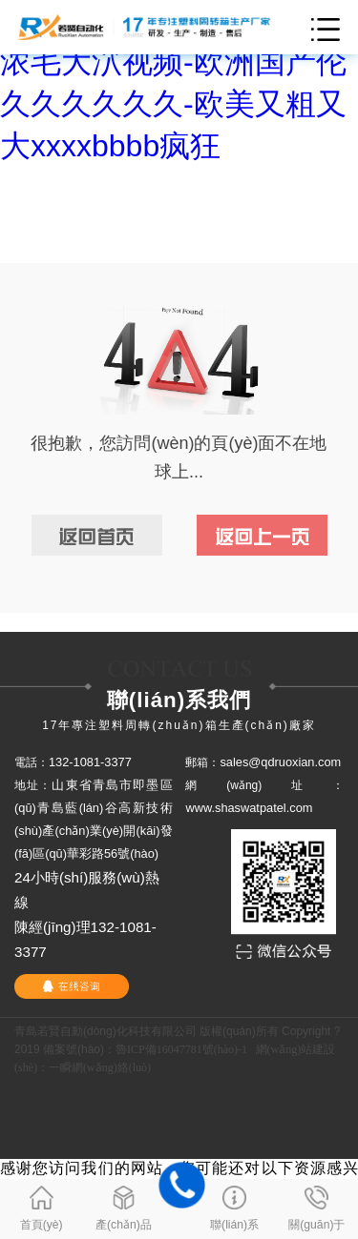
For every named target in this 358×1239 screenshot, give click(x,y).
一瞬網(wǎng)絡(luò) (100, 1067)
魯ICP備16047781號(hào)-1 (181, 1049)
